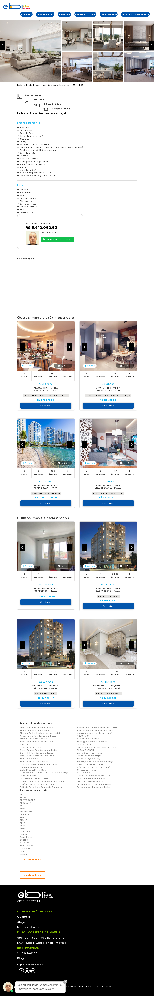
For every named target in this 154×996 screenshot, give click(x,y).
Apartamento (61, 85)
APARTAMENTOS (85, 14)
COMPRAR (26, 14)
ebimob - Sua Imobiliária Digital (41, 937)
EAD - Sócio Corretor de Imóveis (41, 942)
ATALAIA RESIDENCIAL (108, 596)
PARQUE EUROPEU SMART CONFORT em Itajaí (46, 396)
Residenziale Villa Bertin (108, 693)
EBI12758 (78, 85)
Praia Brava (33, 85)
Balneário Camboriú (135, 14)
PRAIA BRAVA (108, 14)
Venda (47, 85)
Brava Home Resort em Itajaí (46, 493)
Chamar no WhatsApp (57, 239)
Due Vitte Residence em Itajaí (108, 493)
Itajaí (20, 85)
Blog (20, 958)
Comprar (23, 916)
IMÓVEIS (64, 14)
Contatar (46, 405)
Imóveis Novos (28, 927)
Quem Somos (27, 953)
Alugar (22, 922)
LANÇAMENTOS (45, 14)
